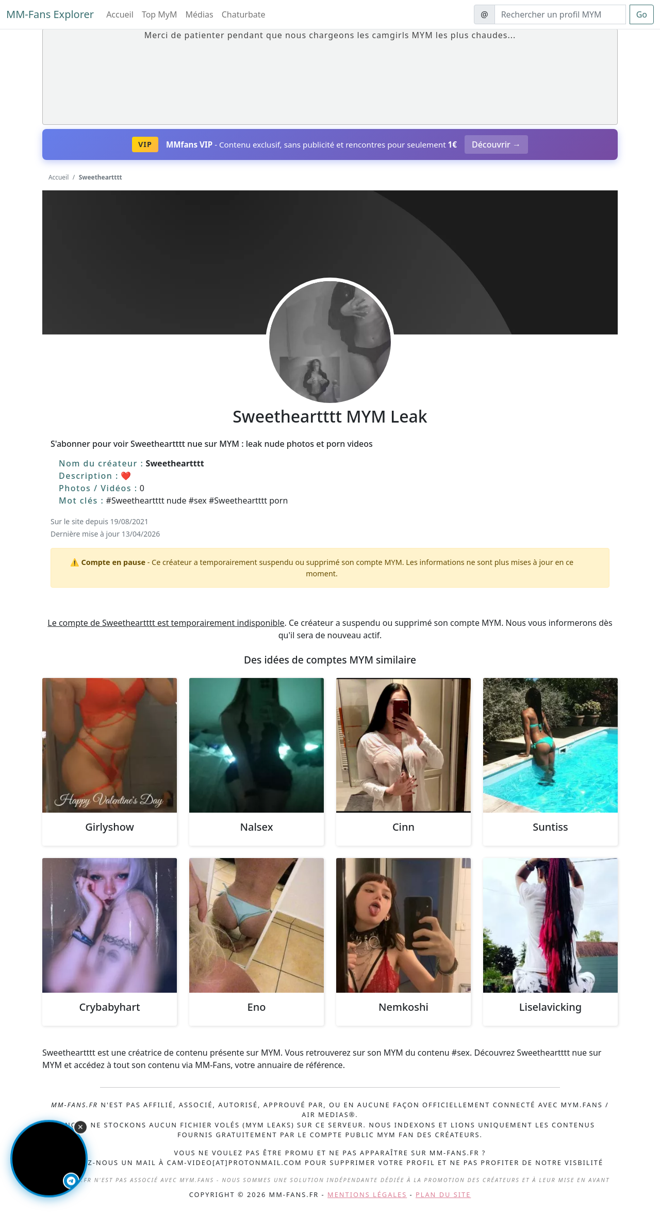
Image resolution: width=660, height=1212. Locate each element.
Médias (199, 14)
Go (641, 14)
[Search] (560, 14)
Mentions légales (367, 1194)
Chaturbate (244, 14)
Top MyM (159, 14)
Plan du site (443, 1194)
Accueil (120, 14)
